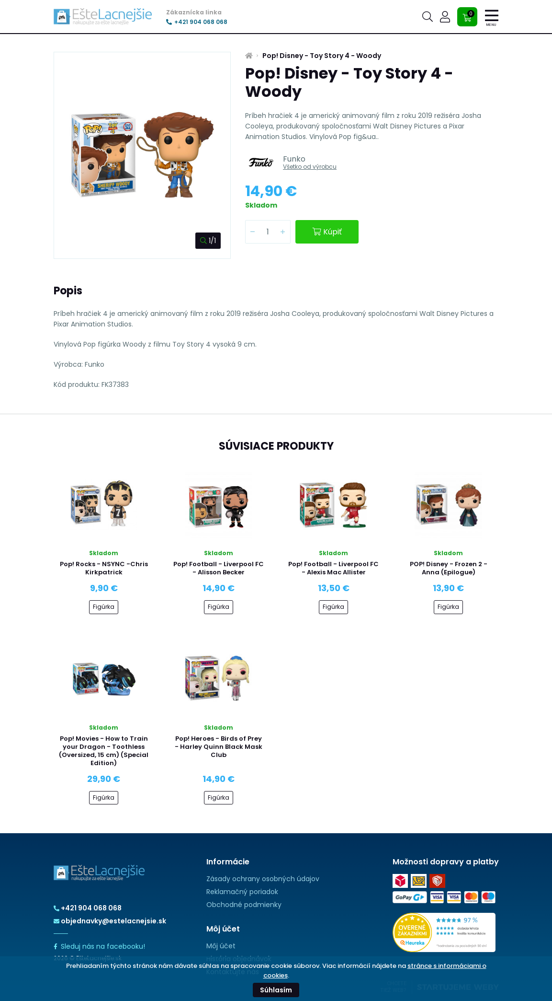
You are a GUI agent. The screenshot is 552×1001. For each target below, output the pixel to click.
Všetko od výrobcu (310, 167)
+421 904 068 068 (196, 22)
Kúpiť (327, 231)
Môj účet (221, 946)
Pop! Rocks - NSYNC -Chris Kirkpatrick (104, 568)
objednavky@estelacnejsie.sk (110, 921)
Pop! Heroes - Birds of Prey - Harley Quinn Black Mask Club (218, 746)
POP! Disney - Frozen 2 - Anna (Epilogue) (448, 568)
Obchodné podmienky (244, 904)
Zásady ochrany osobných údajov (262, 879)
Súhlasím (276, 990)
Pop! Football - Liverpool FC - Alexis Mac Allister (333, 568)
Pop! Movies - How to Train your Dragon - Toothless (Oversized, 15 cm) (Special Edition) (103, 751)
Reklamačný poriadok (242, 891)
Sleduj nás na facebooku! (99, 946)
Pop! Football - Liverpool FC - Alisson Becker (218, 568)
